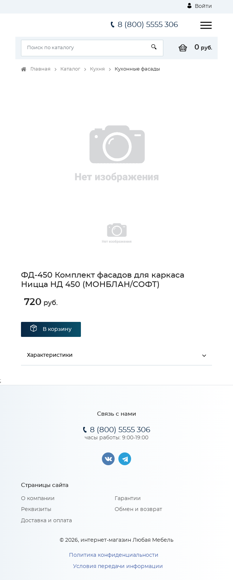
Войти (199, 6)
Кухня (97, 69)
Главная (40, 69)
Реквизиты (36, 509)
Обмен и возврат (138, 509)
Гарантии (128, 498)
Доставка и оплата (46, 520)
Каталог (70, 69)
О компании (38, 498)
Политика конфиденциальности (113, 555)
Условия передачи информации (118, 566)
